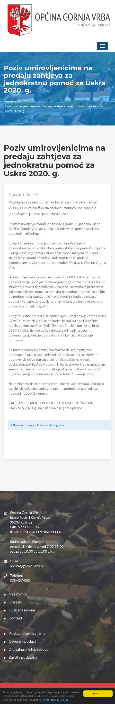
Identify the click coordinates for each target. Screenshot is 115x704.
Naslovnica (12, 101)
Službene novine (19, 610)
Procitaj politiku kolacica (55, 699)
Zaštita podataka (20, 657)
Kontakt (13, 618)
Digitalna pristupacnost (26, 649)
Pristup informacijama (24, 633)
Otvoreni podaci (20, 641)
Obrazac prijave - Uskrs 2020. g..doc (38, 425)
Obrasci (13, 602)
